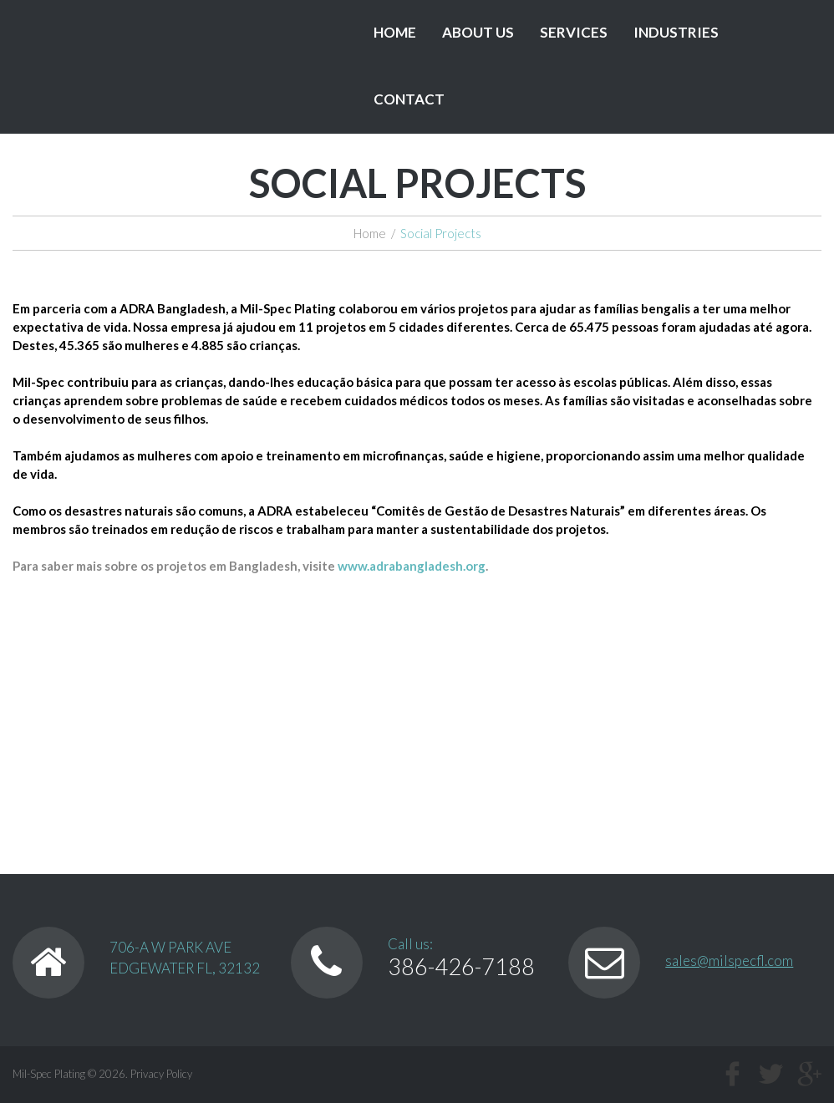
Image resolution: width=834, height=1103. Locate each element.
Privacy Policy (161, 1073)
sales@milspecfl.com (729, 960)
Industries (676, 32)
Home (395, 32)
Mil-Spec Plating (49, 1073)
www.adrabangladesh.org (412, 565)
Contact (409, 99)
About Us (478, 32)
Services (574, 32)
